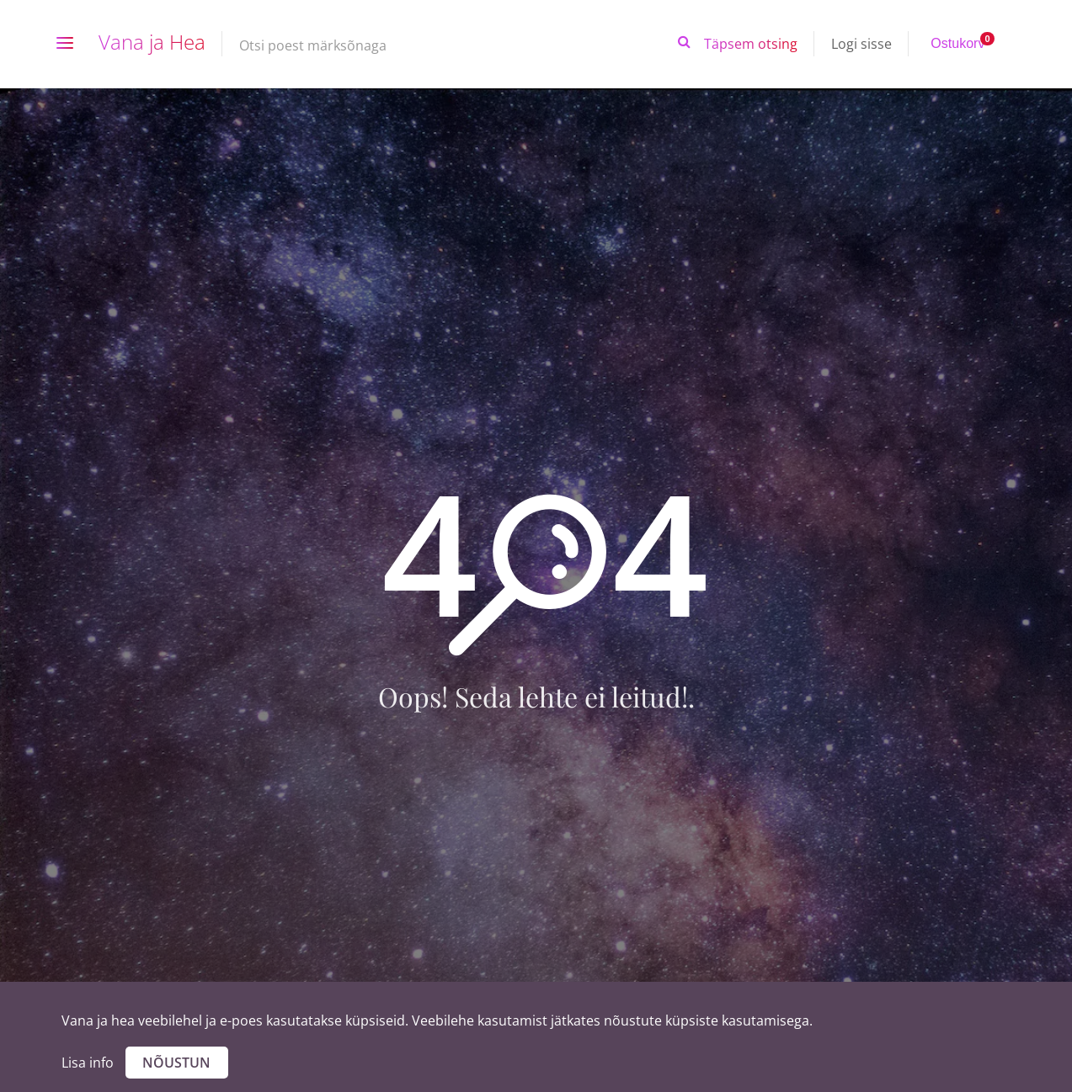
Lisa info (87, 1062)
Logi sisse (861, 43)
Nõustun (176, 1062)
